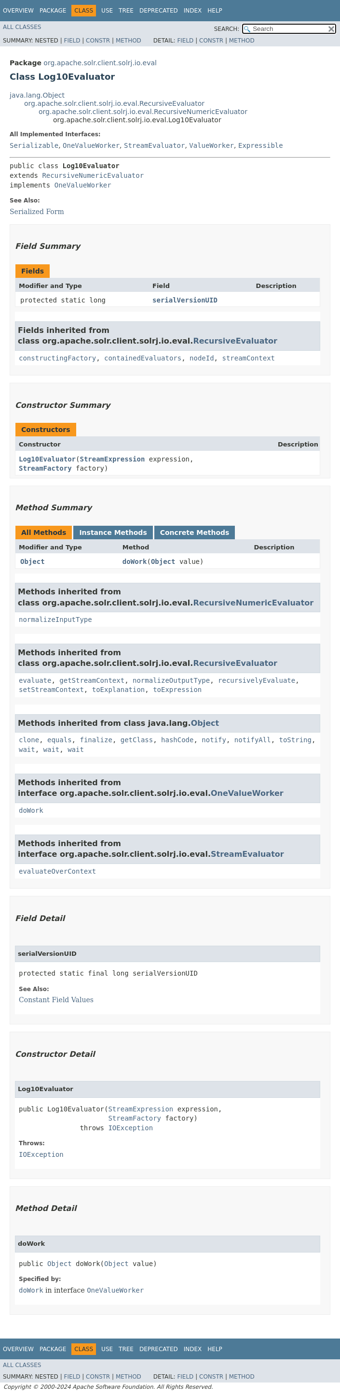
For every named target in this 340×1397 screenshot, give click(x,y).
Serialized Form (37, 212)
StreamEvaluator (154, 145)
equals (59, 740)
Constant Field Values (56, 1000)
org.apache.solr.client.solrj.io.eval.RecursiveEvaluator (114, 103)
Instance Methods (113, 532)
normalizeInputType (55, 619)
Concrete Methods (195, 532)
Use (107, 10)
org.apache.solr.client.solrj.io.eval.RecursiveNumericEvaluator (143, 111)
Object (32, 561)
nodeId (202, 358)
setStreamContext (51, 689)
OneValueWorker (91, 145)
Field (72, 40)
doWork (134, 561)
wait (27, 749)
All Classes (22, 27)
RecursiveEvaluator (235, 341)
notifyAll (252, 740)
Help (214, 10)
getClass (137, 740)
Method (128, 40)
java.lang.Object (37, 95)
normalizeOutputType (171, 680)
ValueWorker (211, 145)
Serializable (34, 145)
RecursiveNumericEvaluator (93, 175)
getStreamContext (91, 680)
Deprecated (158, 10)
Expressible (260, 145)
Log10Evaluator (47, 459)
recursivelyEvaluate (256, 680)
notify (214, 740)
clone (29, 740)
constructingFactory (57, 358)
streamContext (248, 358)
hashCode (177, 740)
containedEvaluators (142, 358)
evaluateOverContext (57, 871)
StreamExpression (112, 459)
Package (53, 10)
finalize (96, 740)
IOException (130, 1128)
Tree (126, 10)
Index (193, 10)
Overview (18, 10)
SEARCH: (227, 29)
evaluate (35, 680)
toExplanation (118, 689)
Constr (98, 40)
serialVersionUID (185, 300)
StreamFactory (45, 468)
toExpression (177, 689)
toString (295, 740)
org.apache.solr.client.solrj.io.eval (100, 63)
